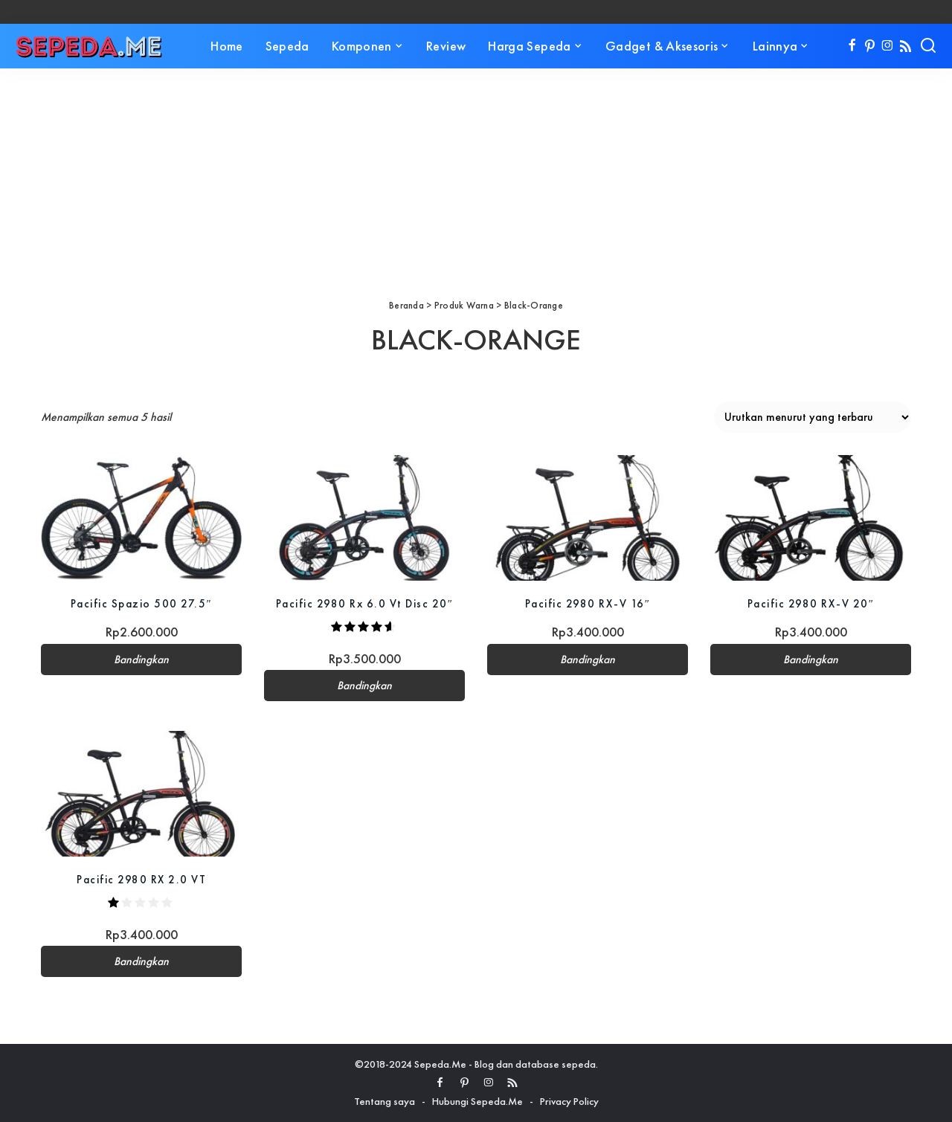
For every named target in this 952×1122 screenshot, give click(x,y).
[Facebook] (852, 46)
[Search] (928, 46)
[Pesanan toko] (812, 417)
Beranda (406, 305)
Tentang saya (384, 1101)
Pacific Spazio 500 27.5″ (141, 603)
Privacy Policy (569, 1101)
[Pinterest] (869, 46)
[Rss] (905, 46)
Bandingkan (141, 659)
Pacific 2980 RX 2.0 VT (142, 879)
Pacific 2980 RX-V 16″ (588, 603)
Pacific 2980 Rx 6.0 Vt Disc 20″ (364, 603)
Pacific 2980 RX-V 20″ (810, 603)
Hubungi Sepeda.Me (477, 1101)
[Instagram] (887, 46)
